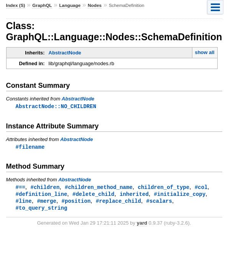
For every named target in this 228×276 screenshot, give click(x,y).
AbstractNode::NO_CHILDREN (56, 106)
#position (76, 202)
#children (45, 188)
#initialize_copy (180, 195)
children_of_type (163, 188)
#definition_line (41, 195)
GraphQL (42, 5)
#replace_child (118, 202)
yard (142, 225)
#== (20, 188)
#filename (30, 147)
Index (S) (15, 5)
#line (24, 202)
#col (201, 188)
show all (204, 52)
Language (69, 5)
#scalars (159, 202)
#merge (46, 202)
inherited (134, 195)
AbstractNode (65, 53)
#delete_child (93, 195)
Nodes (95, 5)
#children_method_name (99, 188)
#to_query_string (41, 210)
